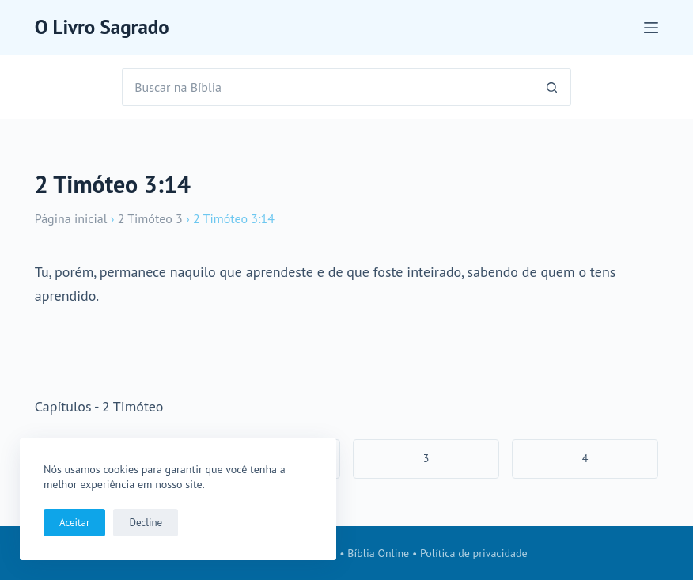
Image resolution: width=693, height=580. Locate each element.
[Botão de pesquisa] (552, 87)
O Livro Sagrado (102, 27)
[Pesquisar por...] (327, 87)
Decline (145, 522)
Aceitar (74, 522)
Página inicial (71, 218)
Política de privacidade (474, 553)
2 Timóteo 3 (150, 218)
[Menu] (651, 28)
